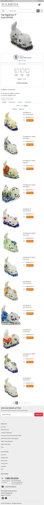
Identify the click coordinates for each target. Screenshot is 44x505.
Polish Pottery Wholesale (7, 441)
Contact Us (3, 454)
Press (2, 447)
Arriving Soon (12, 102)
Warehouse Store (5, 429)
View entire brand (22, 60)
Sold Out (20, 102)
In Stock (4, 102)
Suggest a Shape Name (7, 99)
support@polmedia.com (10, 486)
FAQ (2, 469)
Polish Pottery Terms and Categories (9, 438)
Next (26, 106)
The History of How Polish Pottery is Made (11, 435)
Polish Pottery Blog (5, 444)
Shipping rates (4, 457)
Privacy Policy (4, 463)
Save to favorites (22, 83)
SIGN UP (39, 414)
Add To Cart (30, 120)
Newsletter (3, 466)
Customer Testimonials (6, 432)
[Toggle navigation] (3, 10)
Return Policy (4, 460)
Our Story (3, 426)
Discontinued (28, 102)
